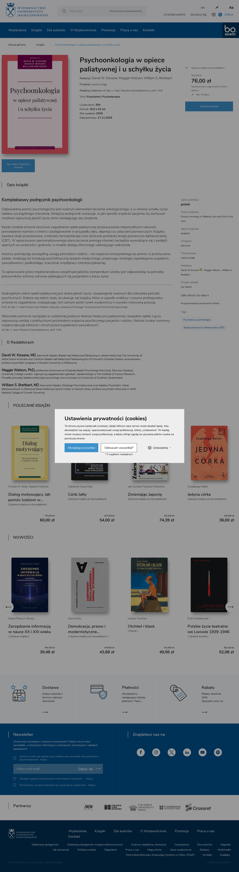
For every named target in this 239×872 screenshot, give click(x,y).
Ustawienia (159, 448)
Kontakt (149, 30)
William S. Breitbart (158, 78)
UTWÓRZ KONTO (174, 15)
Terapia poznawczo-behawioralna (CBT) (203, 327)
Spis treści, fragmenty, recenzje (18, 166)
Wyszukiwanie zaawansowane (125, 11)
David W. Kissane (104, 78)
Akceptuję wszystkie (81, 448)
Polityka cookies (86, 850)
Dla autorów (56, 30)
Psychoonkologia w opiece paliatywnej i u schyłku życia (87, 45)
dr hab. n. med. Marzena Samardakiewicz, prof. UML (133, 90)
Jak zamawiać (61, 850)
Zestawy (204, 850)
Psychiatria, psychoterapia (196, 319)
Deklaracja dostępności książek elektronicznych (95, 844)
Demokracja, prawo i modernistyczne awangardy (86, 632)
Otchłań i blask (141, 626)
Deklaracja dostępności (45, 844)
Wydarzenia (17, 30)
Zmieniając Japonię (145, 494)
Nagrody (226, 844)
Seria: (100, 97)
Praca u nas (129, 30)
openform (225, 862)
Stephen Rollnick (39, 486)
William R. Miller (18, 486)
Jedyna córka (199, 494)
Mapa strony (154, 850)
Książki (36, 30)
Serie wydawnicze (180, 850)
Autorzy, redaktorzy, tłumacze (148, 844)
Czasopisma (181, 844)
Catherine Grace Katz (80, 486)
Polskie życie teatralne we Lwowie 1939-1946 (208, 629)
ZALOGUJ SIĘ (198, 15)
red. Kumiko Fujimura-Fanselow (146, 486)
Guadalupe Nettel (198, 486)
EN (202, 8)
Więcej (43, 759)
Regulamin (111, 850)
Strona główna (17, 45)
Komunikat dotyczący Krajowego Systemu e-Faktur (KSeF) (160, 855)
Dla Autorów (204, 844)
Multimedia (224, 850)
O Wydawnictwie (83, 30)
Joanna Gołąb (99, 84)
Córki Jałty (77, 494)
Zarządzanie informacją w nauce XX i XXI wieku (29, 629)
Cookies (225, 855)
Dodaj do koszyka (209, 106)
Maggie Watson (130, 78)
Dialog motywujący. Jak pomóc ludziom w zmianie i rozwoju (29, 500)
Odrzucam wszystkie (118, 447)
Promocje (108, 30)
